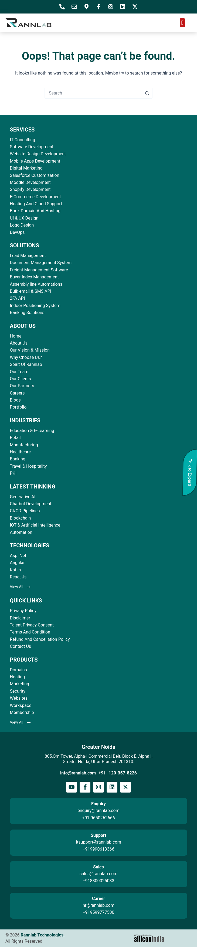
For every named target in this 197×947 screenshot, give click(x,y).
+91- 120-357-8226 (117, 773)
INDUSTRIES (25, 420)
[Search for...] (93, 93)
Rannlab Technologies (42, 935)
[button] (182, 22)
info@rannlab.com (78, 773)
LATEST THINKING (32, 486)
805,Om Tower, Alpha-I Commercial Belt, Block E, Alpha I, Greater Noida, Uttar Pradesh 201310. (98, 759)
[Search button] (147, 93)
